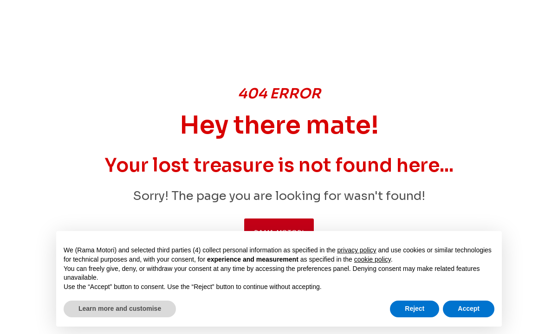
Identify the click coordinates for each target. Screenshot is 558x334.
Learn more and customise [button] (119, 308)
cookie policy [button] (372, 259)
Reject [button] (414, 308)
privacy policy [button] (356, 250)
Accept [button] (469, 308)
